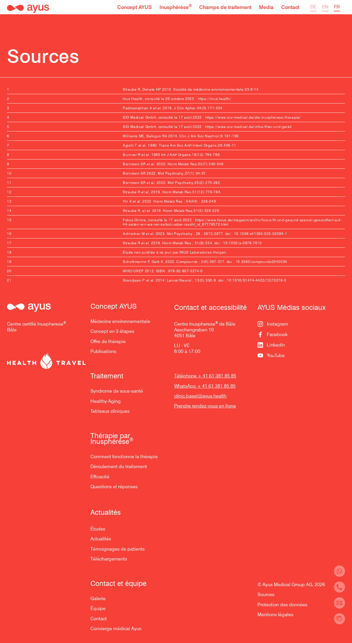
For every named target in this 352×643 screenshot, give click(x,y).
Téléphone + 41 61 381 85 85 (205, 376)
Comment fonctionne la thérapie (124, 456)
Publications (103, 351)
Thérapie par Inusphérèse (112, 439)
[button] (134, 7)
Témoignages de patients (117, 549)
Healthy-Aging (105, 401)
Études (97, 529)
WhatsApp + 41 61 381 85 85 (205, 386)
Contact (98, 618)
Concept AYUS (113, 306)
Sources (266, 594)
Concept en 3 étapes (112, 331)
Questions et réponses (114, 486)
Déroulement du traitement (118, 466)
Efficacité (99, 476)
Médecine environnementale (120, 321)
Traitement (106, 376)
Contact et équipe (118, 583)
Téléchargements (108, 559)
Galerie (98, 598)
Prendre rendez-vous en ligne (205, 406)
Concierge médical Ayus (115, 628)
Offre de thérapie (108, 341)
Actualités (100, 539)
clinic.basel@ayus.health (200, 396)
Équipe (98, 608)
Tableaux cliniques (109, 411)
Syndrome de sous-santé (116, 391)
